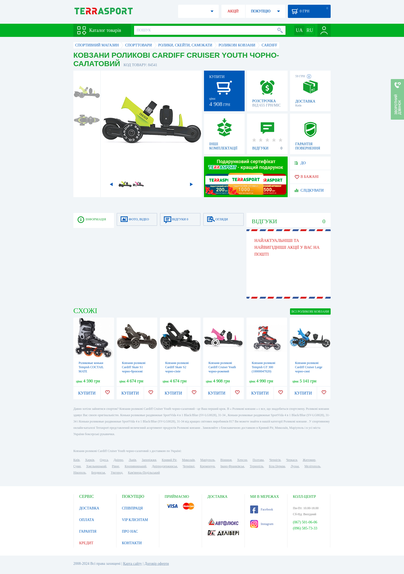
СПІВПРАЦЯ (132, 508)
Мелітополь (312, 466)
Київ (76, 460)
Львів (132, 460)
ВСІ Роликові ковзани (310, 311)
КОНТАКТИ (132, 543)
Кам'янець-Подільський (144, 472)
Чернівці (188, 466)
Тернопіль (256, 466)
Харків (89, 460)
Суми (77, 466)
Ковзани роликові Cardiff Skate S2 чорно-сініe (177, 367)
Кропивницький (135, 466)
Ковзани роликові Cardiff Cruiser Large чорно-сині (308, 367)
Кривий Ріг (169, 460)
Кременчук (207, 466)
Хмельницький (96, 466)
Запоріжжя (149, 460)
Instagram (261, 524)
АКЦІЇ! (233, 11)
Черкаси (291, 460)
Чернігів (275, 460)
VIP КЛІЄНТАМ (135, 520)
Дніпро (118, 460)
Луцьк (295, 466)
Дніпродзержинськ (164, 466)
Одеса (104, 460)
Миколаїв (188, 460)
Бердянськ (98, 472)
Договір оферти (156, 564)
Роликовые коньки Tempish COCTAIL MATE (91, 367)
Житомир (309, 460)
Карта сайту (132, 564)
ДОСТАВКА (89, 508)
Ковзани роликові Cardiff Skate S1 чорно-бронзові (133, 367)
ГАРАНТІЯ (87, 531)
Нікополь (79, 472)
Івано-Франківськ (232, 466)
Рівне (115, 466)
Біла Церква (277, 466)
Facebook (261, 509)
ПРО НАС (130, 531)
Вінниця (226, 460)
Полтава (258, 460)
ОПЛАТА (86, 520)
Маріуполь (207, 460)
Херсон (242, 460)
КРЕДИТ (86, 543)
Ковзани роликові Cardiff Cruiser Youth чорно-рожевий (222, 367)
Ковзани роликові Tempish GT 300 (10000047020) (263, 367)
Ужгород (116, 472)
